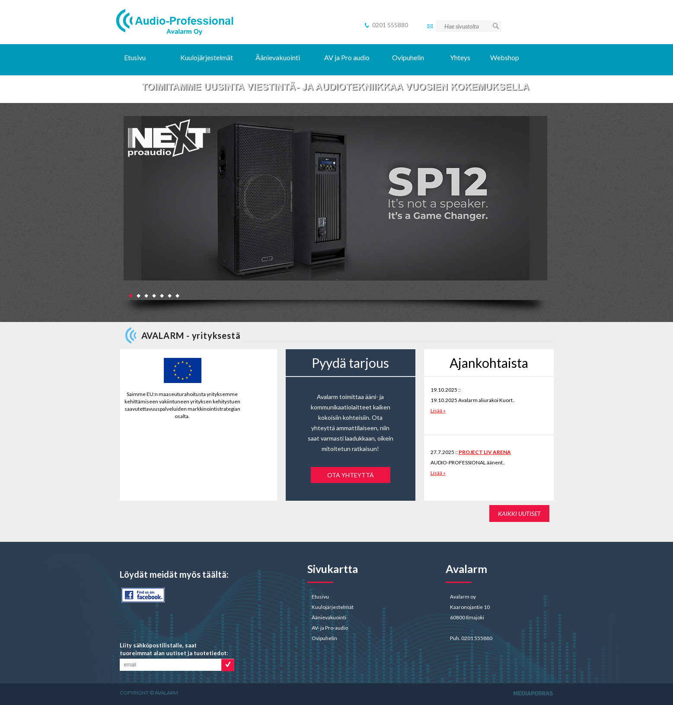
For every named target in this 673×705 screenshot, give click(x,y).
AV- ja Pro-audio (330, 628)
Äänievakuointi (277, 57)
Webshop (505, 57)
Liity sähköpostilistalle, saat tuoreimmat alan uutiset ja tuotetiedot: (174, 649)
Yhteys (460, 57)
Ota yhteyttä (350, 475)
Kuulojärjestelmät (206, 57)
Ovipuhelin (408, 57)
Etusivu (135, 57)
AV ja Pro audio (347, 57)
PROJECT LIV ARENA (485, 452)
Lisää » (438, 410)
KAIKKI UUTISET (519, 513)
